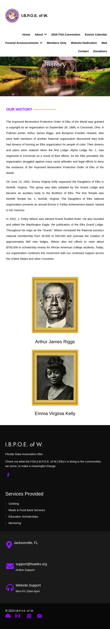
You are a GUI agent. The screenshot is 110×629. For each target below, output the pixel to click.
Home (42, 80)
